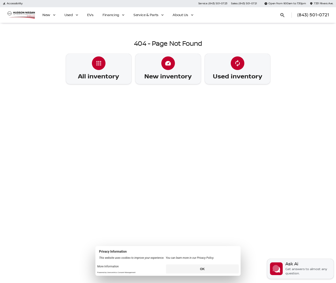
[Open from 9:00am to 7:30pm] (285, 3)
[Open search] (282, 15)
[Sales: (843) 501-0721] (244, 3)
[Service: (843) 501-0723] (212, 3)
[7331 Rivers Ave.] (321, 3)
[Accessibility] (12, 3)
